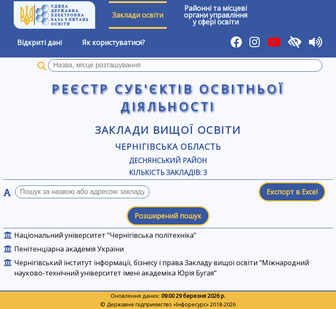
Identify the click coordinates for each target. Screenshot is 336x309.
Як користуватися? (113, 42)
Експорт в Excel (292, 192)
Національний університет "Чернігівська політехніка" (105, 235)
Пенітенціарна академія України (69, 249)
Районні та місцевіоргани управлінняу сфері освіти (215, 15)
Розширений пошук (168, 216)
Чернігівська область (168, 146)
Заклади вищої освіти (168, 130)
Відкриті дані (39, 42)
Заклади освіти (137, 15)
